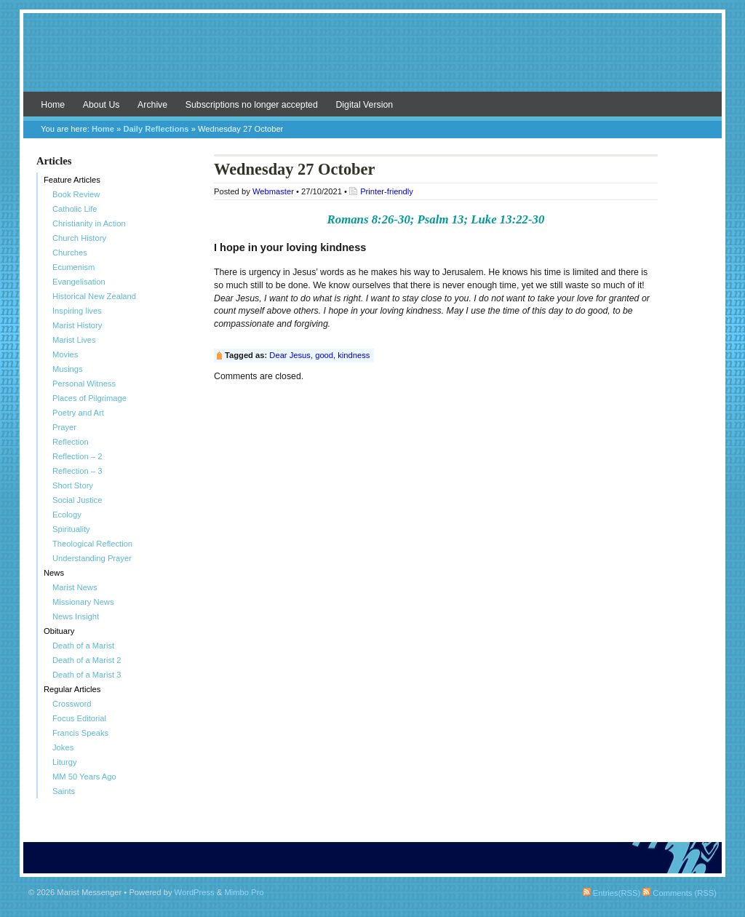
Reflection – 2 (77, 456)
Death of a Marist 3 (86, 674)
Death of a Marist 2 (86, 660)
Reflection (70, 441)
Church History (79, 238)
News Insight (75, 616)
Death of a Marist (83, 645)
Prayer (64, 427)
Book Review (76, 194)
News (54, 572)
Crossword (71, 703)
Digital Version (364, 105)
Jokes (62, 747)
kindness (354, 355)
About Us (101, 105)
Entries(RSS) (611, 893)
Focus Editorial (79, 718)
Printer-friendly (386, 191)
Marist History (77, 325)
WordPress (195, 892)
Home (53, 105)
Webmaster (273, 191)
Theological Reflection (92, 543)
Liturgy (64, 762)
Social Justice (77, 500)
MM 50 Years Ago (84, 776)
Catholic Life (74, 209)
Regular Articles (72, 689)
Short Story (72, 485)
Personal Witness (84, 383)
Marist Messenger (372, 59)
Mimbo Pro (243, 892)
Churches (69, 252)
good (324, 355)
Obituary (59, 631)
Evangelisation (78, 281)
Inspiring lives (77, 310)
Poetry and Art (78, 412)
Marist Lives (74, 340)
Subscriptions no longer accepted (252, 105)
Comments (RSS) (679, 893)
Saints (63, 791)
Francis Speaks (80, 733)
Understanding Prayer (92, 558)
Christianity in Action (89, 223)
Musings (67, 369)
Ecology (66, 514)
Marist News (74, 587)
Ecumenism (73, 267)
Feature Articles (72, 179)
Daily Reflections (155, 128)
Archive (152, 105)
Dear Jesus (290, 355)
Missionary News (83, 602)
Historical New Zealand (94, 296)
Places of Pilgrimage (89, 398)
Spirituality (71, 529)
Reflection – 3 (77, 471)
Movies (65, 354)
